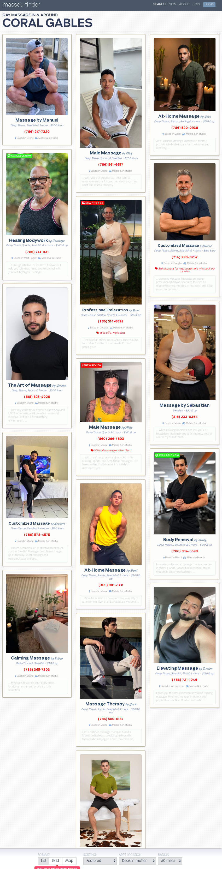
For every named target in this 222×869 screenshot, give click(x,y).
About (184, 4)
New (172, 4)
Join (196, 4)
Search (159, 4)
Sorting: (90, 855)
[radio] (43, 861)
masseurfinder (21, 5)
